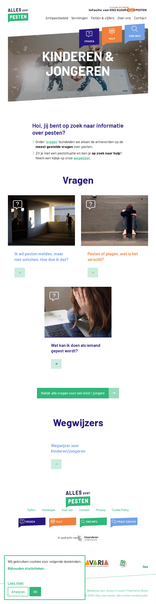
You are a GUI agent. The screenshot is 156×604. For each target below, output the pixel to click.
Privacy (100, 510)
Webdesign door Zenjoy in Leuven (106, 590)
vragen (51, 141)
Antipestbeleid (57, 18)
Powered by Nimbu (137, 590)
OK (35, 591)
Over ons (124, 18)
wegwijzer (82, 158)
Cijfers (31, 510)
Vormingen (79, 18)
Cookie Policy (120, 510)
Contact (140, 18)
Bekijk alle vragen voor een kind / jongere (73, 393)
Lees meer (16, 583)
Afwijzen (18, 591)
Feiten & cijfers (102, 18)
